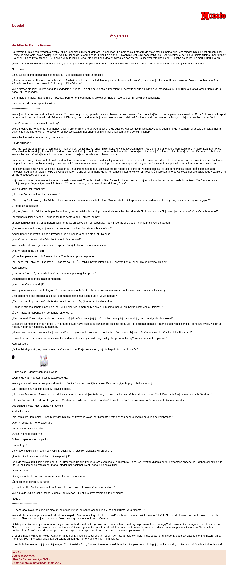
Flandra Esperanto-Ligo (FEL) (31, 559)
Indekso (17, 552)
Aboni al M (23, 555)
